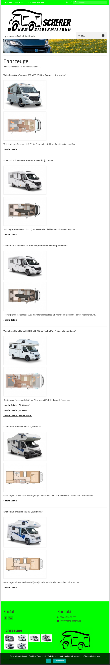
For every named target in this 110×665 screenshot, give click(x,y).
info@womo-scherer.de (69, 621)
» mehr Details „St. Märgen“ (16, 405)
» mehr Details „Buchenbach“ (17, 415)
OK (48, 661)
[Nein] (106, 658)
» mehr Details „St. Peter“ (15, 410)
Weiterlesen (59, 661)
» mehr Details (10, 149)
